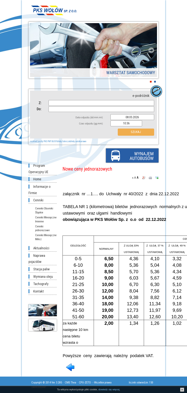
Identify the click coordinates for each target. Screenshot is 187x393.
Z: (40, 103)
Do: (39, 109)
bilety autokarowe (78, 141)
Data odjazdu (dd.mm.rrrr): (89, 117)
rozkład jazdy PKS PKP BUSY (43, 141)
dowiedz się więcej (109, 389)
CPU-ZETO (85, 382)
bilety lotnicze (63, 141)
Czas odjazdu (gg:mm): (91, 123)
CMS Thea (70, 382)
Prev (36, 50)
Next (151, 50)
